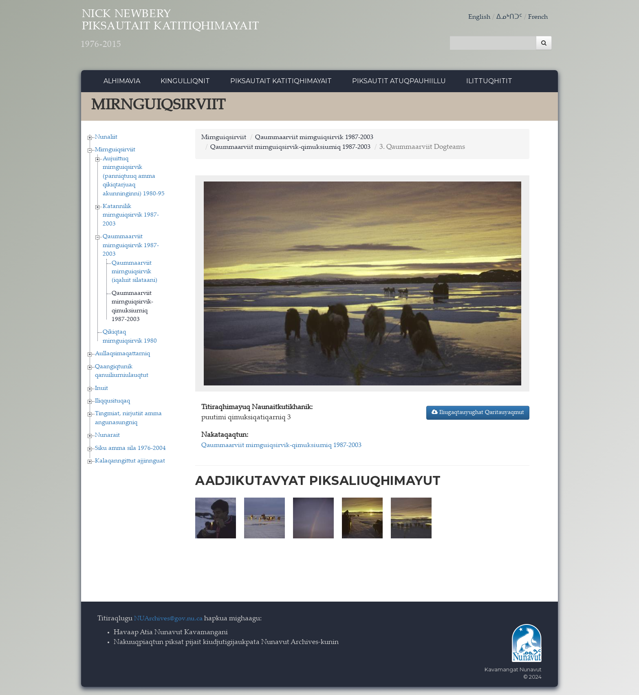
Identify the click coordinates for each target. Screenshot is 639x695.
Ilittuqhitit (489, 83)
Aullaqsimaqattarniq (122, 356)
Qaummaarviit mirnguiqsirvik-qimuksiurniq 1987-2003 (296, 149)
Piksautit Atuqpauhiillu (399, 83)
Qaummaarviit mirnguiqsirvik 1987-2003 (131, 248)
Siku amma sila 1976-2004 (130, 450)
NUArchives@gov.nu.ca (170, 618)
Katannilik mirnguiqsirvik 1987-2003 (131, 217)
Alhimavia (122, 83)
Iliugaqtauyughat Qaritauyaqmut (478, 414)
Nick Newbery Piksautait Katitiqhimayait (191, 32)
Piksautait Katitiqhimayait (281, 83)
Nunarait (107, 438)
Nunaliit (106, 139)
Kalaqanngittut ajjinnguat (130, 463)
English (476, 17)
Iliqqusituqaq (112, 403)
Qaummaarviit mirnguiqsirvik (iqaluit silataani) (134, 274)
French (537, 17)
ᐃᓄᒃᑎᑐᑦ (507, 17)
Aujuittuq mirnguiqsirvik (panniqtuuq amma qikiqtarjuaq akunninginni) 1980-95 (134, 178)
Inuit (101, 390)
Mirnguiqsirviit (115, 152)
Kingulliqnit (185, 83)
